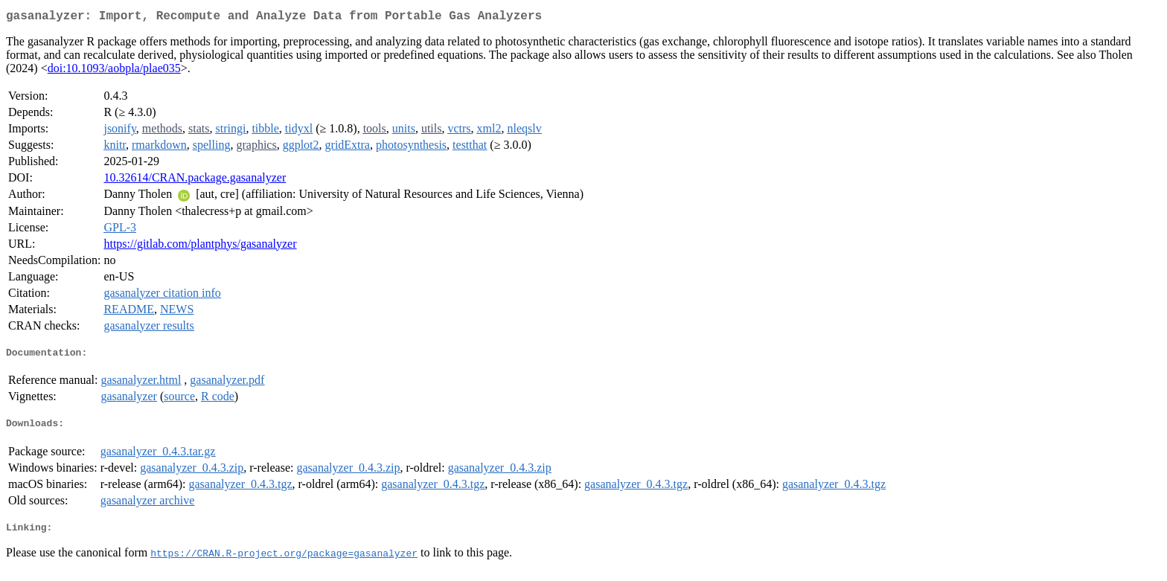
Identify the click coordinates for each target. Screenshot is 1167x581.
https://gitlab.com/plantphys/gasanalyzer (199, 246)
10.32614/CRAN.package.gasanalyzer (194, 180)
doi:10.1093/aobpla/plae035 (114, 71)
